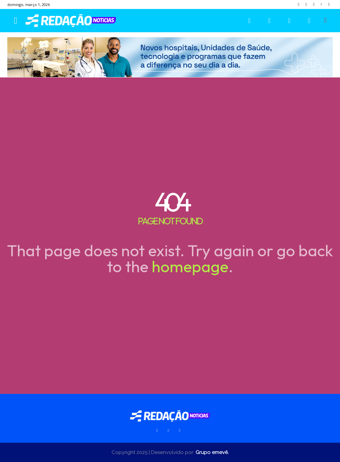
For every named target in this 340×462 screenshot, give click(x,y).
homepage (190, 266)
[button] (325, 20)
